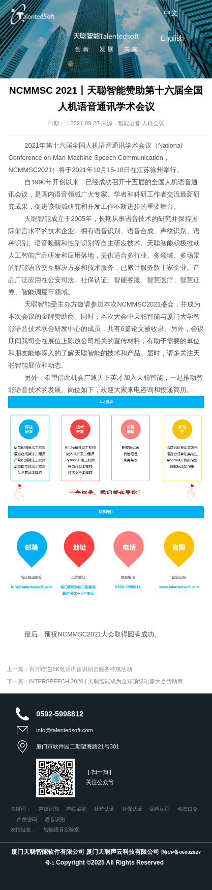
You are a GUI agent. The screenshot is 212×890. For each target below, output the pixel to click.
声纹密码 (27, 819)
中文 (171, 13)
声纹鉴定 (76, 809)
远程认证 (159, 809)
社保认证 (132, 809)
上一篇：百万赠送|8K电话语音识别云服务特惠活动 (70, 669)
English (172, 38)
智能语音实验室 (61, 829)
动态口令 (187, 809)
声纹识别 (49, 809)
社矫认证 (104, 809)
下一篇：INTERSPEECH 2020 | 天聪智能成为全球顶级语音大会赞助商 (95, 681)
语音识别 (55, 819)
